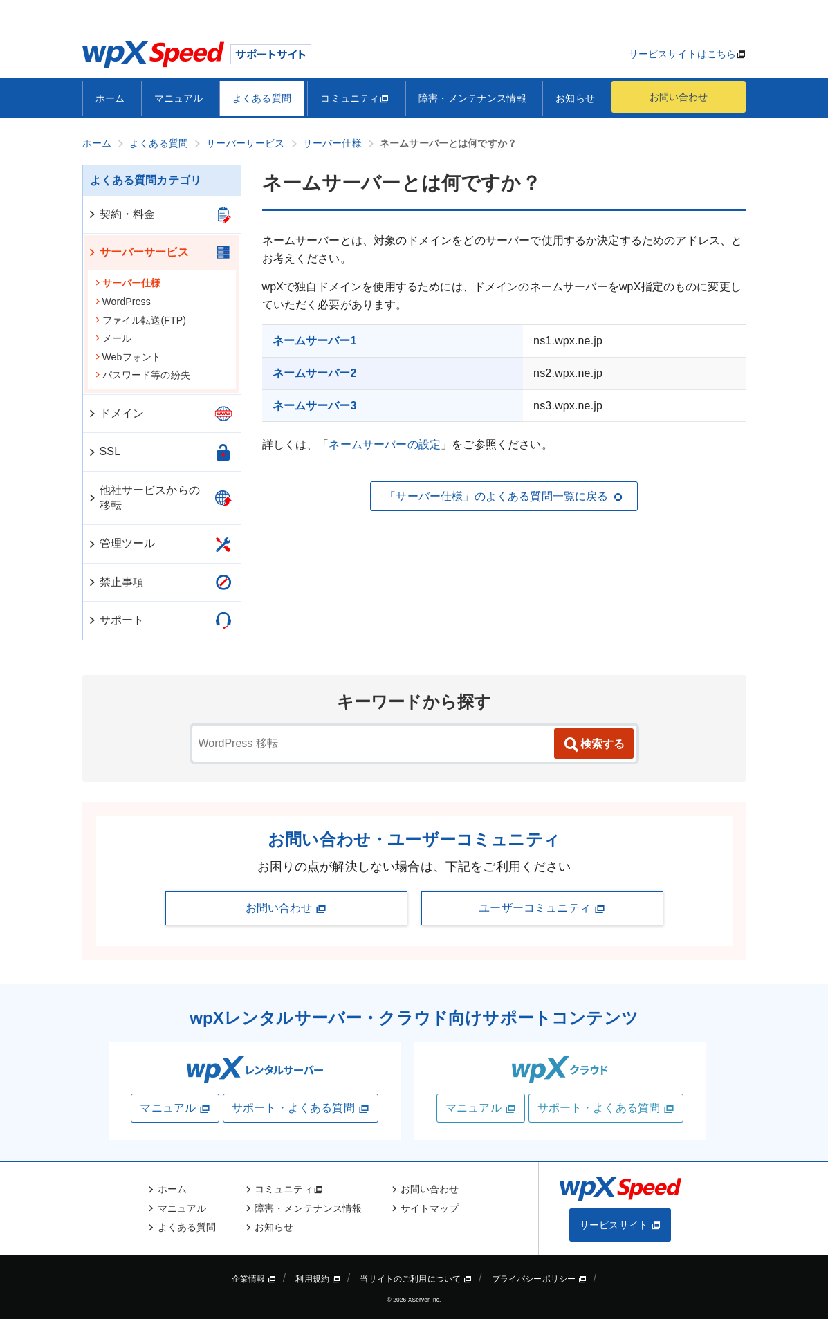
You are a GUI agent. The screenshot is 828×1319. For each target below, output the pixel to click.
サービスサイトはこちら (683, 53)
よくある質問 (261, 98)
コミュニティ (354, 98)
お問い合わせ (679, 96)
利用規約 (317, 1279)
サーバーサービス (138, 252)
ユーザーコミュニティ (542, 908)
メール (113, 338)
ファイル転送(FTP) (141, 320)
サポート (116, 620)
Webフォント (128, 356)
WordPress (123, 301)
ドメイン (116, 413)
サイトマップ (430, 1208)
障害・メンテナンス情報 (472, 98)
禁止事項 (116, 582)
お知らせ (575, 98)
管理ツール (121, 543)
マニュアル (178, 98)
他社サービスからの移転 (143, 497)
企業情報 (254, 1279)
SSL (104, 451)
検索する (593, 745)
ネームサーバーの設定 (385, 444)
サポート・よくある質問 (300, 1108)
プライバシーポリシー (539, 1279)
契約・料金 (121, 214)
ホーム (110, 98)
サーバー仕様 (128, 282)
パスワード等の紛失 (142, 374)
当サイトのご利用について (416, 1279)
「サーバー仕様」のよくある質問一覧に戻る (504, 496)
